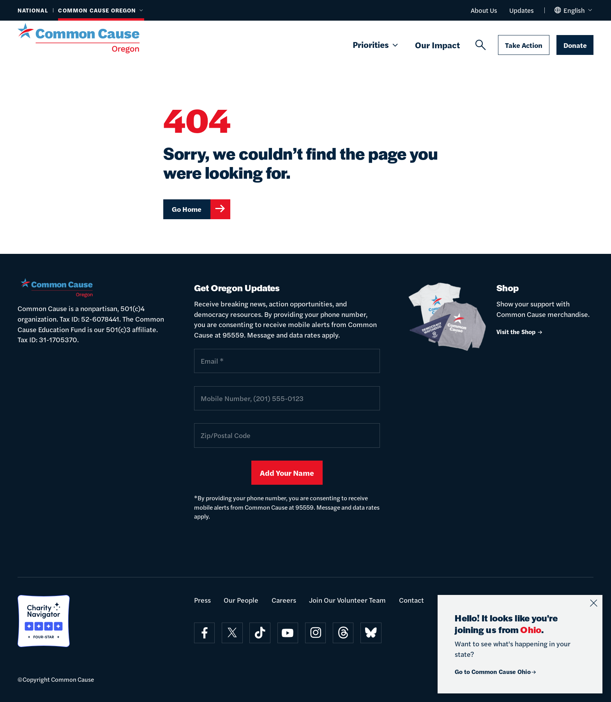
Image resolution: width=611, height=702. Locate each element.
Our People (241, 600)
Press (202, 600)
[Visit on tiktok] (259, 633)
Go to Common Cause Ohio (496, 671)
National (33, 10)
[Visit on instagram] (315, 633)
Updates (521, 10)
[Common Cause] (90, 38)
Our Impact (437, 45)
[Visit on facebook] (204, 633)
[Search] (480, 45)
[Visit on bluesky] (370, 633)
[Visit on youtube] (287, 633)
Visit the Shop (519, 331)
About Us (484, 10)
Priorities (376, 45)
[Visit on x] (232, 633)
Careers (284, 600)
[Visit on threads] (343, 633)
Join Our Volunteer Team (347, 600)
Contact (411, 600)
